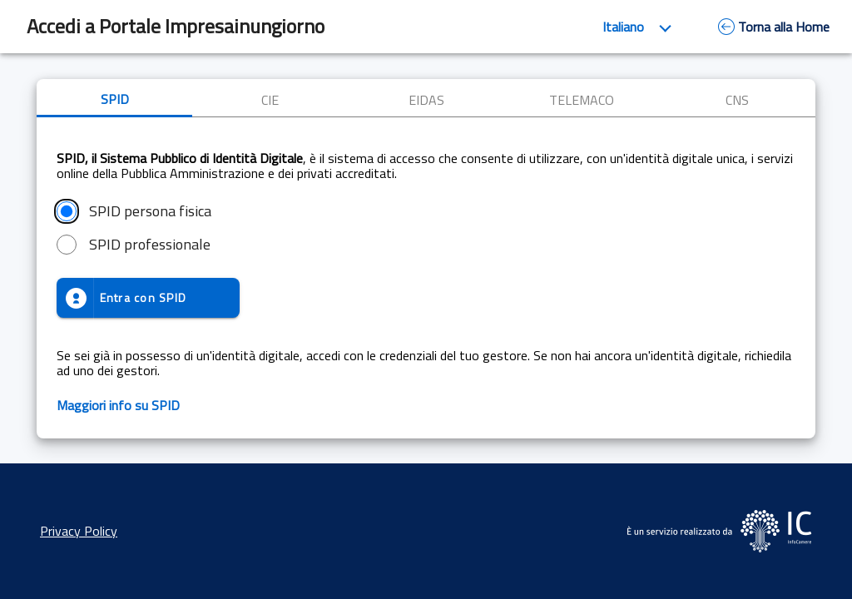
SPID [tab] (115, 99)
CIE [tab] (270, 100)
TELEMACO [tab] (581, 100)
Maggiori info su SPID (118, 405)
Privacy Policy (78, 531)
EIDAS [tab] (426, 100)
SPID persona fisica (150, 211)
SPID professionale (150, 245)
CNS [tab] (737, 100)
